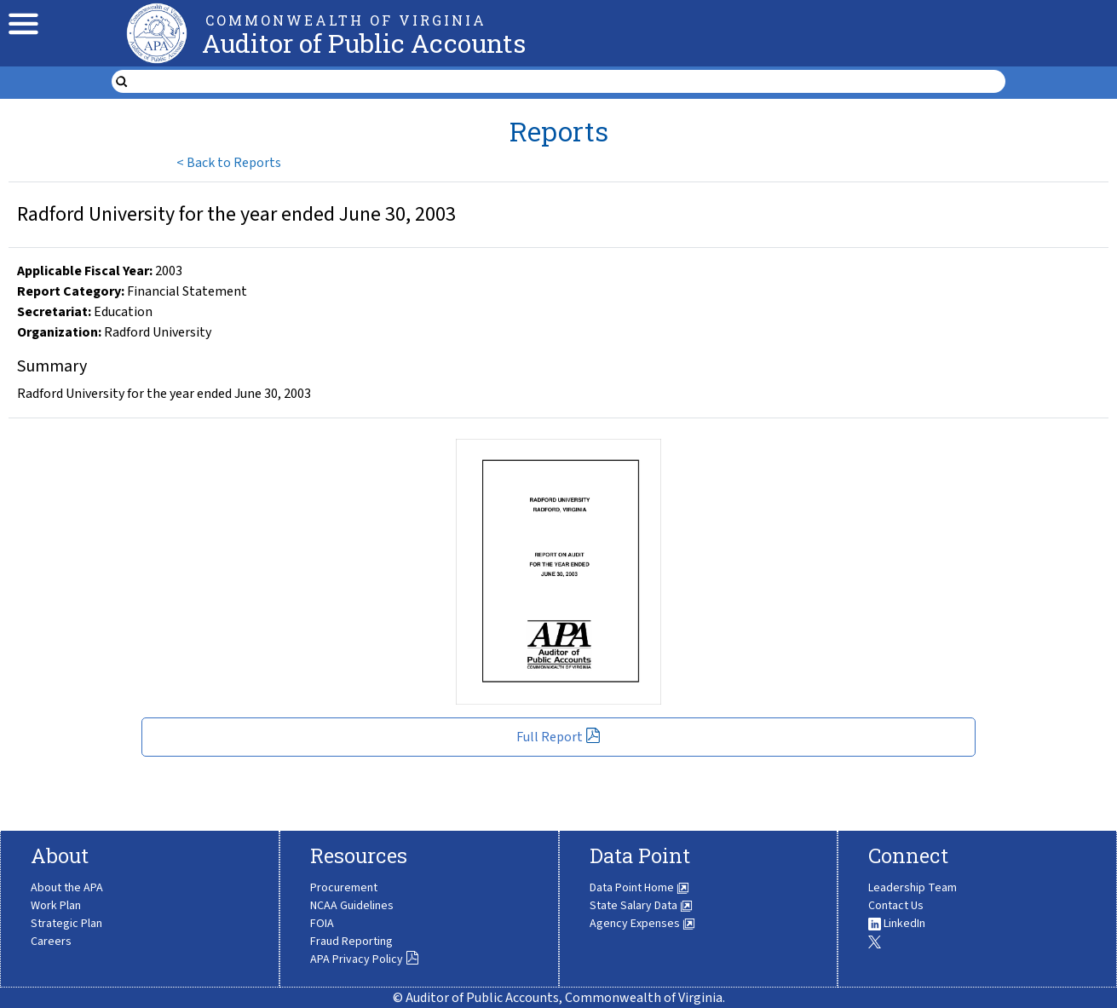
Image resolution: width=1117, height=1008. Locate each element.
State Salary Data (641, 905)
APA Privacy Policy (364, 959)
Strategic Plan (66, 923)
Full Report (558, 737)
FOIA (322, 923)
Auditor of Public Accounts (364, 43)
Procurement (343, 887)
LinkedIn (896, 923)
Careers (51, 941)
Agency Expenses (642, 923)
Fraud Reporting (351, 941)
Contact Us (896, 905)
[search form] (569, 82)
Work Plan (56, 905)
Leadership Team (912, 887)
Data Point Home (639, 887)
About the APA (67, 887)
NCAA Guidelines (352, 905)
